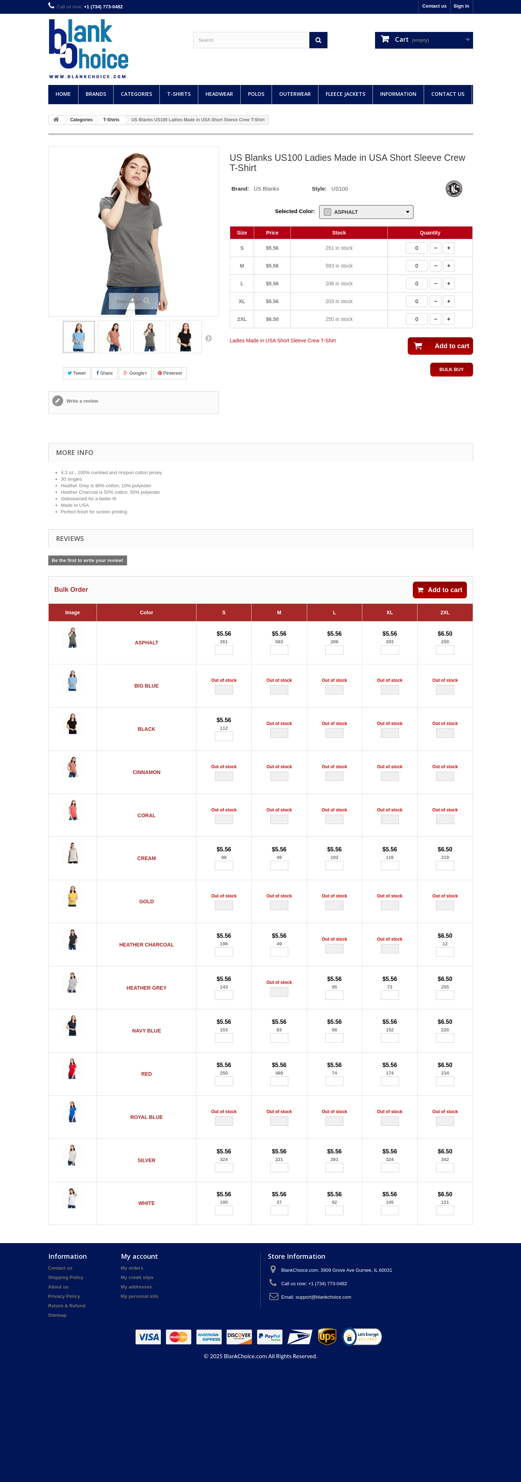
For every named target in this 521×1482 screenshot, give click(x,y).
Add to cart (439, 590)
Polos (256, 93)
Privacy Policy (64, 1409)
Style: (319, 189)
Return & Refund (67, 1419)
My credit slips (137, 1390)
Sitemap (57, 1428)
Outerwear (295, 93)
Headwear (219, 93)
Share (104, 373)
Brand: (240, 189)
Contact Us (447, 93)
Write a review (81, 401)
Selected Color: (295, 211)
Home (63, 93)
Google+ (135, 373)
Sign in (461, 6)
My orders (132, 1381)
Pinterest (170, 373)
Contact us (434, 6)
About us (58, 1400)
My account (139, 1369)
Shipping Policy (66, 1390)
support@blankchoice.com (323, 1410)
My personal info (139, 1409)
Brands (96, 93)
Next (208, 338)
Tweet (77, 373)
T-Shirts (179, 93)
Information (398, 93)
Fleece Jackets (345, 93)
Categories (136, 93)
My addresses (136, 1400)
